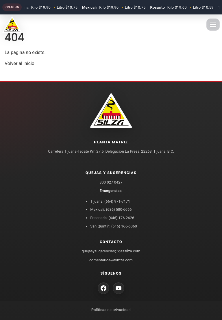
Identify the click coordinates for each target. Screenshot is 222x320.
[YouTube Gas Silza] (118, 288)
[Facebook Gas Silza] (103, 288)
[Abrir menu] (213, 25)
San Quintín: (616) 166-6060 (113, 226)
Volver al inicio (19, 63)
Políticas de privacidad (111, 310)
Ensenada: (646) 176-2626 (112, 218)
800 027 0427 (111, 182)
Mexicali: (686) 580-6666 (111, 209)
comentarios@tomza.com (111, 260)
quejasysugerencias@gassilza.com (111, 251)
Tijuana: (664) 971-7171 (110, 201)
